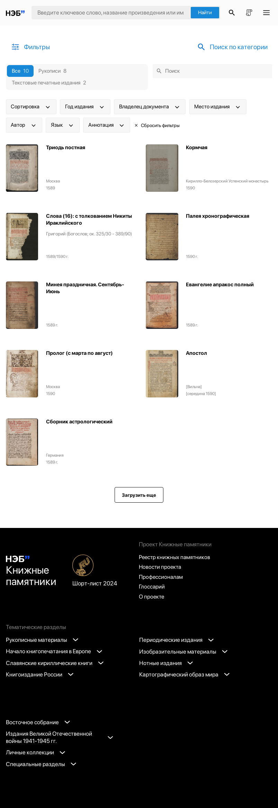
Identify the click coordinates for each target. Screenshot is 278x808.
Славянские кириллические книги (55, 662)
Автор (24, 125)
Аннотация (106, 125)
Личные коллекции (35, 752)
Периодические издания (176, 639)
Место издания (217, 107)
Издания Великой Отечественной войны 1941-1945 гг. (59, 737)
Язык (62, 125)
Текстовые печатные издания (49, 83)
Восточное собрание (38, 722)
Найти (205, 12)
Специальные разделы (41, 764)
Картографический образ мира (184, 674)
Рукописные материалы (42, 639)
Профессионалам (161, 576)
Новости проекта (161, 566)
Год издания (85, 107)
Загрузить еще (139, 495)
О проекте (152, 596)
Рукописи (52, 71)
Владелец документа (150, 107)
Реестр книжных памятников (176, 556)
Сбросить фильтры (157, 125)
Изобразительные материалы (183, 651)
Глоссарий (152, 586)
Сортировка (31, 107)
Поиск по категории (230, 47)
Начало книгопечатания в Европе (54, 651)
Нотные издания (166, 662)
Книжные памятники (31, 571)
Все (20, 71)
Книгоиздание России (40, 674)
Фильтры (30, 47)
